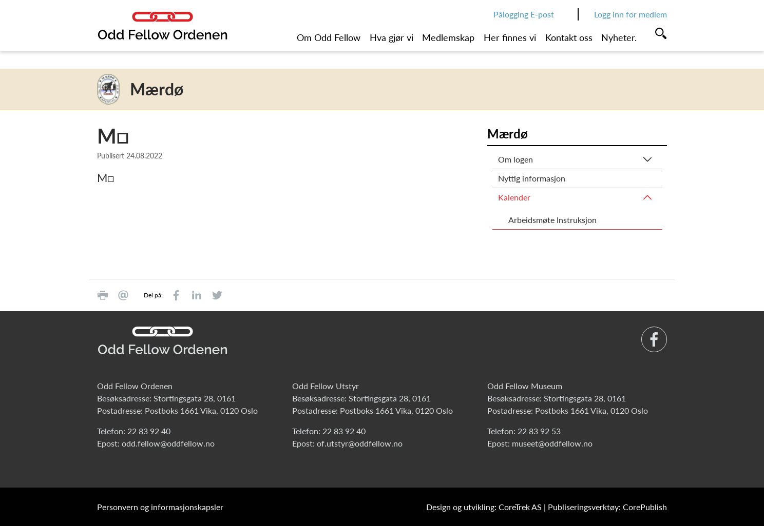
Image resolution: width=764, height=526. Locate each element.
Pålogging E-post (523, 14)
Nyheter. (619, 37)
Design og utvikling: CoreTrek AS (484, 507)
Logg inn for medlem (630, 14)
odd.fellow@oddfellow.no (168, 443)
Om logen (515, 159)
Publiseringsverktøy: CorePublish (607, 507)
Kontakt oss (569, 37)
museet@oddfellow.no (552, 443)
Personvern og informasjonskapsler (160, 507)
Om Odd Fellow (328, 37)
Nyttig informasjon (531, 178)
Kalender (514, 197)
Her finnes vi (510, 37)
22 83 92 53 (539, 431)
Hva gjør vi (391, 37)
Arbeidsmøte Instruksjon (552, 220)
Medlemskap (448, 37)
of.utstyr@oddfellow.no (360, 443)
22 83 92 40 (148, 431)
